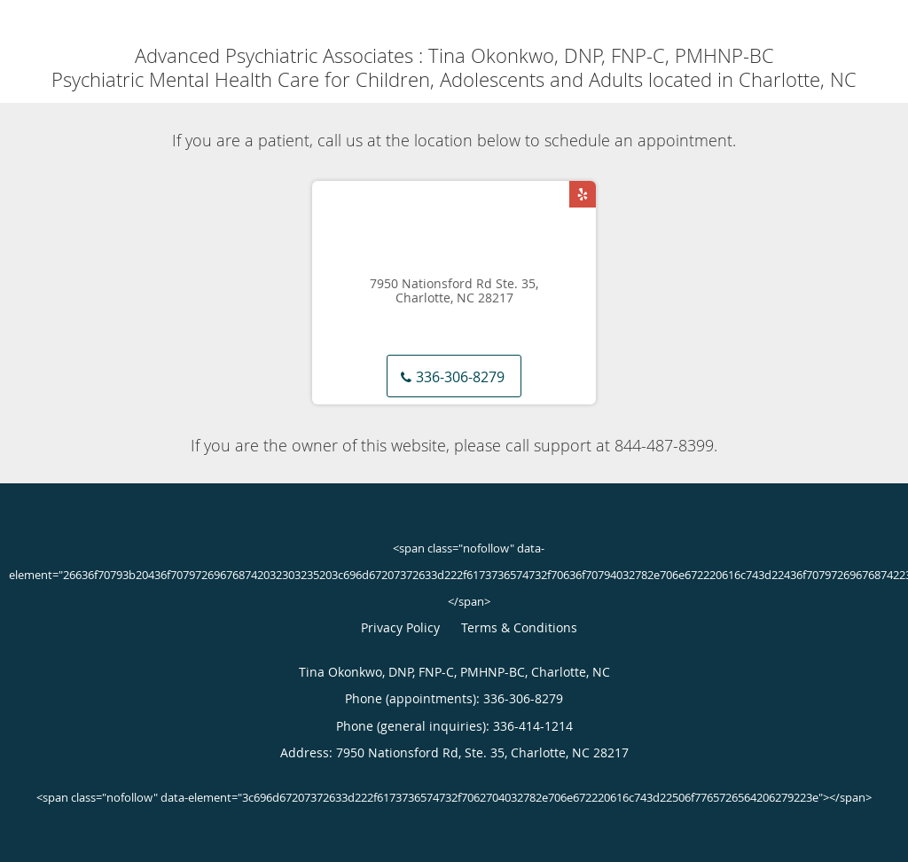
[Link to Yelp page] (582, 194)
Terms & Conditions (519, 627)
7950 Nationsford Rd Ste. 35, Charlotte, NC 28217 (454, 292)
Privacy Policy (400, 627)
